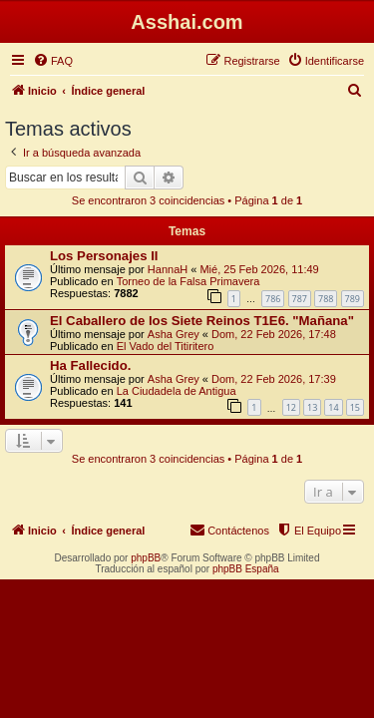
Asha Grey (173, 334)
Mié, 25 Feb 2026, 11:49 (258, 269)
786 (272, 298)
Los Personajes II (104, 255)
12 (291, 407)
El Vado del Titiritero (165, 346)
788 (325, 298)
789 (352, 298)
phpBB (146, 557)
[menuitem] (53, 61)
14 (333, 407)
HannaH (167, 269)
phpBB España (245, 568)
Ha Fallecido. (90, 365)
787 (299, 298)
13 (312, 407)
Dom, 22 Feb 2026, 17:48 (273, 334)
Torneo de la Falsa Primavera (188, 281)
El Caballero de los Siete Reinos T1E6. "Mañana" (202, 320)
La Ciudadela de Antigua (176, 391)
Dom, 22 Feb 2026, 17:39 (273, 379)
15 (355, 407)
